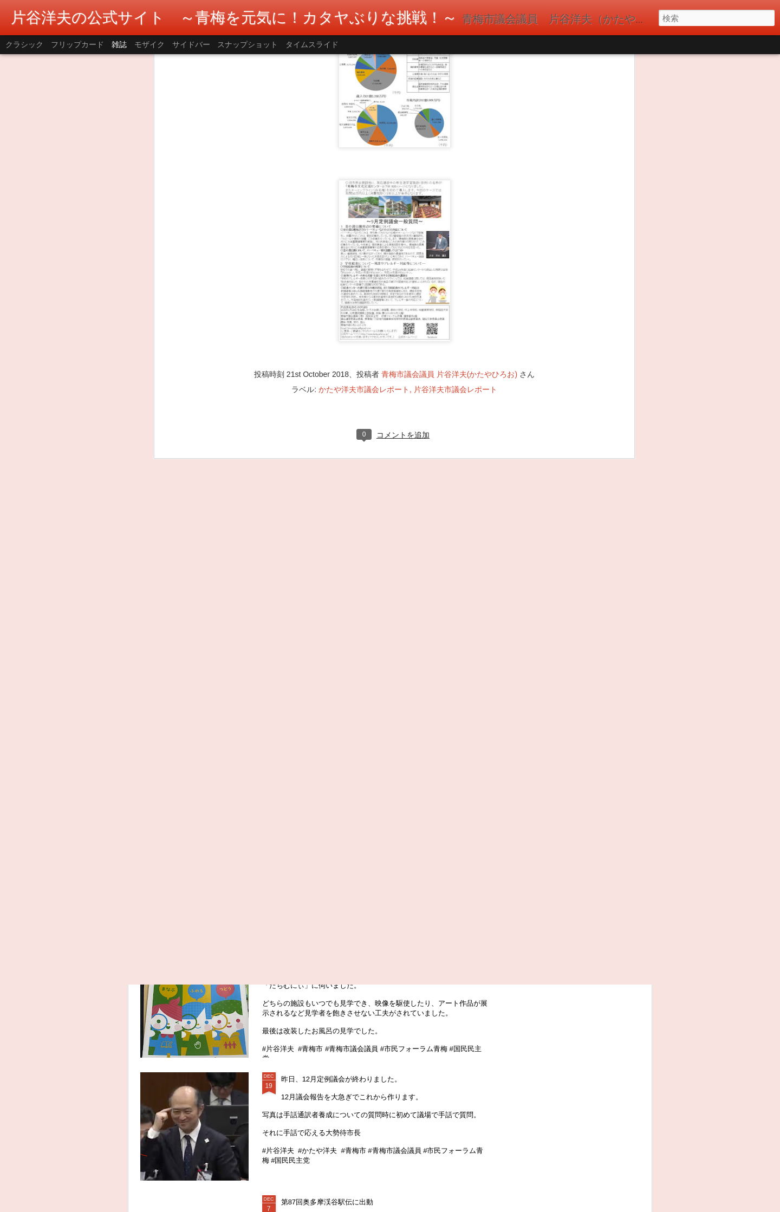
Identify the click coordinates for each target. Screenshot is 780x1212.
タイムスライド (312, 44)
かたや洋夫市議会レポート (364, 212)
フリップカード (77, 44)
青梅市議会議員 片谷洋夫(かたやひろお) (449, 197)
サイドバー (191, 44)
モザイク (149, 44)
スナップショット (247, 44)
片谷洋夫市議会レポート (455, 212)
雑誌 (119, 44)
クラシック (24, 44)
